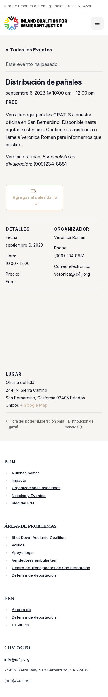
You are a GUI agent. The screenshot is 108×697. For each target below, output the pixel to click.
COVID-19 (20, 625)
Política (18, 545)
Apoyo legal (22, 552)
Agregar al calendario (34, 197)
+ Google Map (34, 405)
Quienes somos (26, 473)
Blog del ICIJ (23, 503)
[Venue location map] (54, 329)
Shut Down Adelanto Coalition (39, 537)
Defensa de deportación (34, 575)
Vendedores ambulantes (34, 560)
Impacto (19, 480)
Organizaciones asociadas (36, 487)
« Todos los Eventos (29, 50)
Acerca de (21, 609)
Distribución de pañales (79, 424)
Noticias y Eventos (29, 495)
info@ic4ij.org (16, 659)
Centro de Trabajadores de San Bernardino (51, 567)
